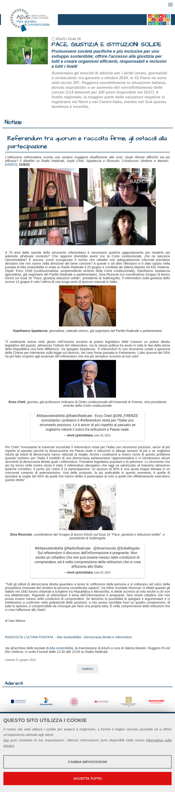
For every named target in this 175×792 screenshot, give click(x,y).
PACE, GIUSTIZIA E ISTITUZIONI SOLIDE (106, 44)
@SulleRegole (128, 548)
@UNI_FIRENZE (125, 416)
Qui (6, 740)
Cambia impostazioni (87, 762)
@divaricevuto (104, 548)
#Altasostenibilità (50, 416)
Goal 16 (74, 39)
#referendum (90, 420)
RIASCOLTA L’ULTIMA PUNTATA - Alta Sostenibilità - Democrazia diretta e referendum (68, 637)
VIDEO (11, 164)
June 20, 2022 (102, 435)
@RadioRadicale (79, 416)
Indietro (87, 669)
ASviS (60, 39)
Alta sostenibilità (61, 648)
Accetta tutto (87, 778)
